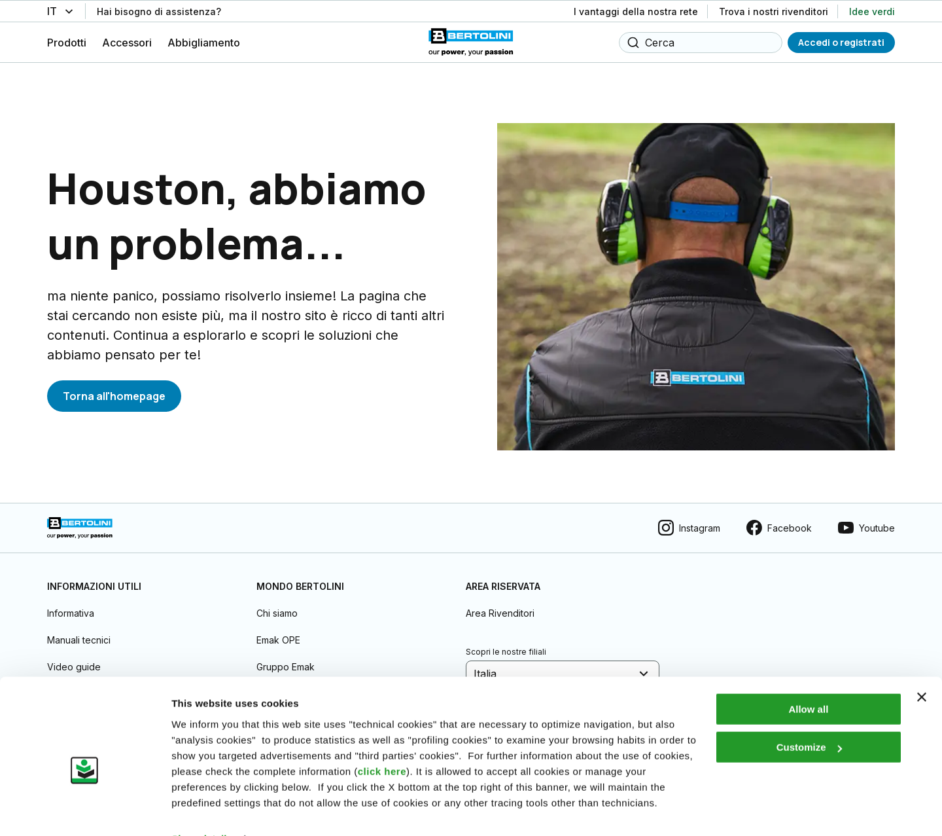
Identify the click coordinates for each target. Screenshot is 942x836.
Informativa (70, 604)
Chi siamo (277, 604)
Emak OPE (278, 631)
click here (382, 742)
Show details (201, 810)
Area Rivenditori (500, 604)
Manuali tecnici (79, 631)
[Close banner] (921, 668)
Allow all (808, 680)
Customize (809, 718)
